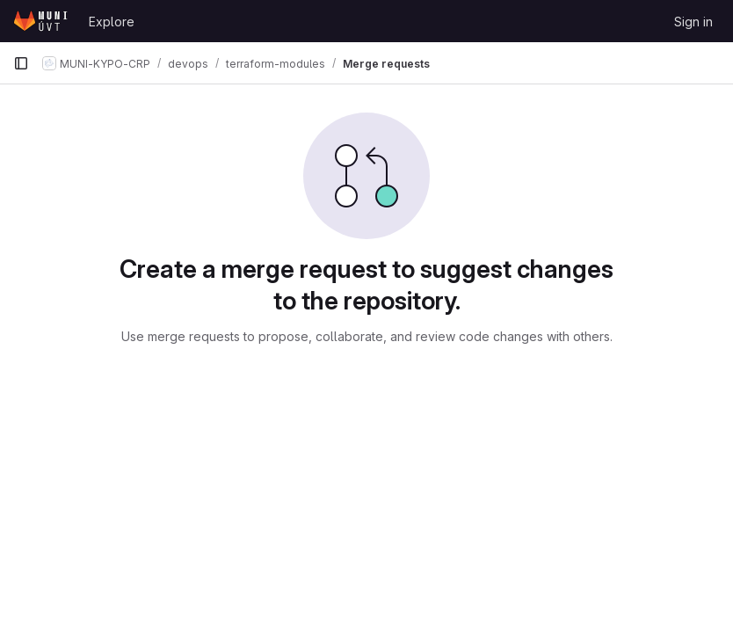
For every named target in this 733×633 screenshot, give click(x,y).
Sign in (693, 21)
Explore (111, 21)
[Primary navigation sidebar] (21, 63)
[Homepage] (42, 21)
